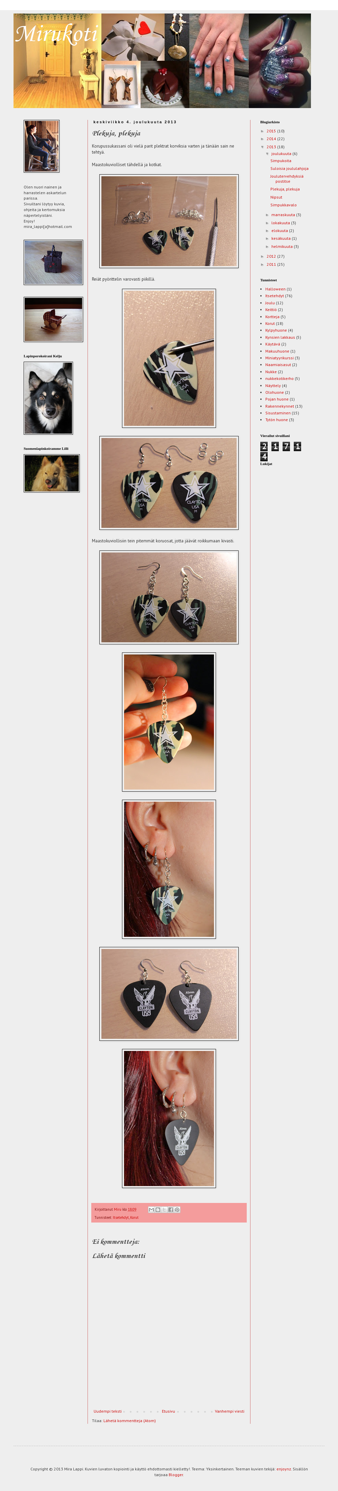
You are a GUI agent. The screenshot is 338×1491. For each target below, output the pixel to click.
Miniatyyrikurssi (279, 357)
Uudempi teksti (108, 1411)
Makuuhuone (277, 351)
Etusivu (168, 1411)
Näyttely (273, 385)
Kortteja (272, 316)
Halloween (275, 288)
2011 (272, 264)
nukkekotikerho (279, 378)
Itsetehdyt (121, 1217)
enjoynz (283, 1468)
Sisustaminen (278, 412)
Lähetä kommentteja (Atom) (129, 1420)
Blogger (176, 1474)
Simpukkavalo (283, 204)
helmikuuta (282, 246)
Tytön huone (276, 419)
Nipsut (276, 197)
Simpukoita (280, 160)
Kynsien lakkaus (280, 337)
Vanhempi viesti (229, 1411)
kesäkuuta (281, 238)
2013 (272, 146)
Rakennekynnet (279, 406)
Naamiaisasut (278, 364)
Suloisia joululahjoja (289, 168)
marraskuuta (283, 214)
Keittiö (271, 309)
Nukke (271, 371)
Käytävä (272, 343)
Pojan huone (277, 399)
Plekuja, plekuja (285, 188)
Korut (134, 1217)
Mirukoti (55, 35)
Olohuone (274, 392)
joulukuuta (281, 153)
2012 (272, 256)
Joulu (270, 302)
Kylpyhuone (276, 330)
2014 (272, 138)
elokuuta (280, 230)
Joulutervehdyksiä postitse (287, 178)
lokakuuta (281, 222)
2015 (272, 130)
